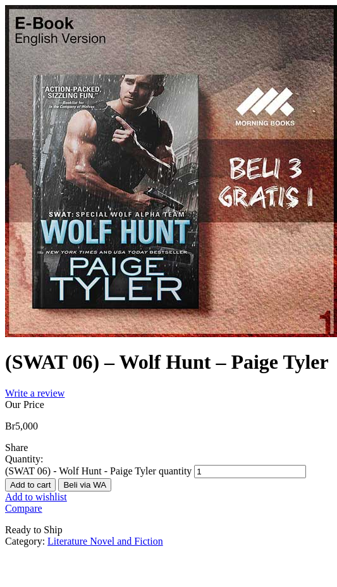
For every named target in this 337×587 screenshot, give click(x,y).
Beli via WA (84, 485)
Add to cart (30, 485)
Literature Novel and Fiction (105, 541)
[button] (84, 484)
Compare (23, 508)
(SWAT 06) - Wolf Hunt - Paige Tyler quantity (98, 471)
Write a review (34, 393)
